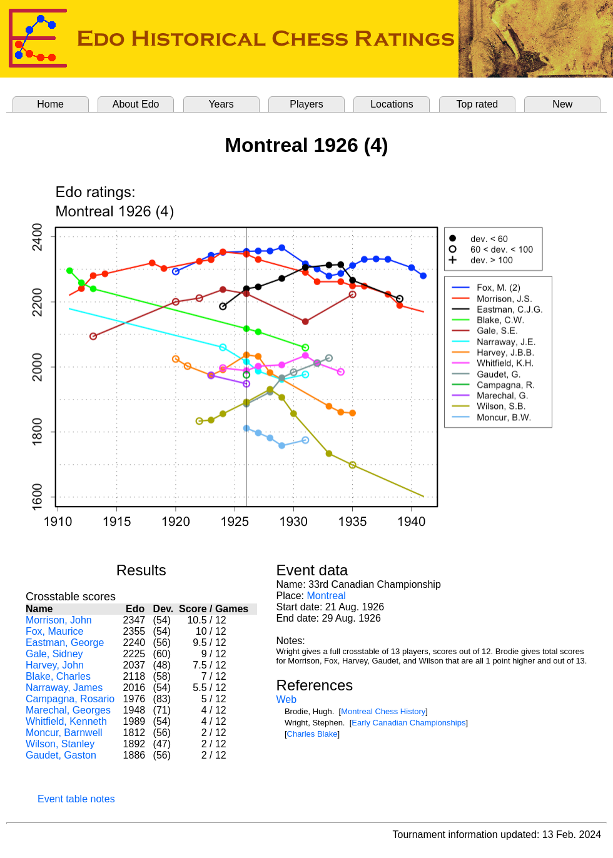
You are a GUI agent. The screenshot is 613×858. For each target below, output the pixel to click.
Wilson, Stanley (60, 744)
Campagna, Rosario (70, 699)
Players (306, 104)
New (562, 104)
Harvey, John (55, 665)
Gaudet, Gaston (61, 755)
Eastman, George (65, 642)
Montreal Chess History (383, 711)
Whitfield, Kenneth (66, 721)
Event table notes (76, 799)
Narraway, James (64, 687)
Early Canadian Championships (408, 722)
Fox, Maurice (54, 631)
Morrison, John (59, 620)
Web (286, 699)
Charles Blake (312, 734)
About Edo (136, 104)
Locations (391, 104)
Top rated (478, 104)
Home (50, 104)
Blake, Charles (58, 676)
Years (220, 104)
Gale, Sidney (54, 654)
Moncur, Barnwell (64, 732)
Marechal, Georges (68, 710)
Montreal (325, 595)
